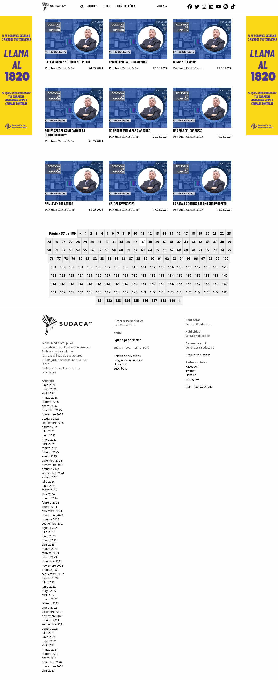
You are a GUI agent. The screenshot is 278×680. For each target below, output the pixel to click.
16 (178, 233)
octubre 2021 (50, 620)
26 (63, 242)
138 (206, 275)
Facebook (192, 366)
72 (207, 250)
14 (164, 233)
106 (98, 267)
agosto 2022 (50, 578)
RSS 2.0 (198, 386)
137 (197, 275)
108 (116, 267)
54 (78, 250)
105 (89, 267)
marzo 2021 (50, 649)
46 (207, 242)
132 (152, 275)
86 (123, 258)
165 (89, 292)
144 (80, 284)
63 (143, 250)
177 (197, 292)
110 (134, 267)
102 (62, 267)
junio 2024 (49, 486)
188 (163, 300)
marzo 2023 (50, 549)
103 (71, 267)
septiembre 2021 (53, 624)
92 (167, 258)
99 (217, 258)
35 (128, 242)
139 (215, 275)
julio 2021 (48, 633)
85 (116, 258)
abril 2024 (48, 494)
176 (188, 292)
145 (89, 284)
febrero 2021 (50, 654)
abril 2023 (48, 544)
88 (138, 258)
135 (179, 275)
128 (116, 275)
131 (143, 275)
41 (171, 242)
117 (197, 267)
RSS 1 (190, 386)
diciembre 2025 (52, 410)
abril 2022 (48, 595)
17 (186, 233)
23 (229, 233)
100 (225, 258)
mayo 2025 (49, 439)
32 (106, 242)
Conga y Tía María (184, 62)
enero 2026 (49, 406)
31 (99, 242)
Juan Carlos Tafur (62, 68)
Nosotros (120, 364)
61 (128, 250)
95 (188, 258)
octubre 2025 (50, 418)
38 (150, 242)
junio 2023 (49, 536)
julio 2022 (48, 582)
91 (160, 258)
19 (200, 233)
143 (71, 284)
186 (145, 300)
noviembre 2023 (52, 515)
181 (100, 300)
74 (222, 250)
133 (161, 275)
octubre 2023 (50, 519)
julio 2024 (48, 481)
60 (121, 250)
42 (179, 242)
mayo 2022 (49, 591)
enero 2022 (49, 607)
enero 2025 (49, 456)
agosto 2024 (50, 477)
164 (80, 292)
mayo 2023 (49, 540)
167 (107, 292)
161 (53, 292)
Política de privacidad (127, 356)
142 (62, 284)
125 (89, 275)
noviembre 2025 (52, 414)
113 (161, 267)
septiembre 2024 (53, 473)
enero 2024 (49, 507)
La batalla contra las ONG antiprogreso (200, 204)
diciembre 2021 (52, 612)
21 (214, 233)
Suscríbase (120, 368)
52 (63, 250)
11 (142, 233)
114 (170, 267)
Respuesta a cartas (198, 355)
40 (164, 242)
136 (188, 275)
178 (206, 292)
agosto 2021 (50, 628)
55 (85, 250)
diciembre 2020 (52, 662)
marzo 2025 (50, 448)
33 (114, 242)
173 (161, 292)
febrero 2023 (50, 553)
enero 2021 (49, 658)
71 (200, 250)
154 (170, 284)
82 (95, 258)
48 (222, 242)
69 (186, 250)
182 (109, 300)
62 (135, 250)
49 (229, 242)
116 (188, 267)
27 (70, 242)
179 (215, 292)
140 (224, 275)
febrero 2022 (50, 603)
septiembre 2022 (53, 574)
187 (154, 300)
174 (170, 292)
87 (131, 258)
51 (56, 250)
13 (157, 233)
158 (206, 284)
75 (229, 250)
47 (215, 242)
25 (56, 242)
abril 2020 (48, 670)
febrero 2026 (50, 402)
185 (136, 300)
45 (200, 242)
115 (179, 267)
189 (172, 300)
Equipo (107, 6)
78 (66, 258)
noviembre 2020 (52, 666)
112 (152, 267)
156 (188, 284)
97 (203, 258)
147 (107, 284)
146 (98, 284)
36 (135, 242)
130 (134, 275)
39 (157, 242)
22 (222, 233)
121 (53, 275)
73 (215, 250)
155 (179, 284)
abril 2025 (48, 444)
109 (125, 267)
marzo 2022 (50, 599)
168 (116, 292)
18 (193, 233)
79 (73, 258)
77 (59, 258)
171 (143, 292)
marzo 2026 (50, 397)
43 (186, 242)
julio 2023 (48, 532)
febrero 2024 (50, 502)
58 (106, 250)
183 (118, 300)
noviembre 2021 (52, 616)
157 (197, 284)
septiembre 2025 (53, 423)
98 (210, 258)
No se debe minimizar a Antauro (129, 131)
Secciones (92, 6)
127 (107, 275)
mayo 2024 (49, 490)
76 (51, 258)
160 (224, 284)
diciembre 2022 (52, 561)
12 (150, 233)
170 (134, 292)
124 (80, 275)
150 (134, 284)
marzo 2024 (50, 498)
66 (164, 250)
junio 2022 (49, 586)
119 (215, 267)
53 (70, 250)
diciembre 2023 (52, 511)
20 (207, 233)
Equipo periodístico (127, 340)
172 (152, 292)
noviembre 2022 (52, 565)
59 (114, 250)
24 (49, 242)
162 (62, 292)
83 (102, 258)
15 (171, 233)
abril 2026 (48, 393)
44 (193, 242)
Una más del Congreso (187, 131)
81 (87, 258)
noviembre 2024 (52, 465)
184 (127, 300)
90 (152, 258)
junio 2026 (49, 385)
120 (224, 267)
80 (80, 258)
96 (196, 258)
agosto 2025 (50, 427)
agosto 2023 (50, 528)
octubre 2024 (50, 469)
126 (98, 275)
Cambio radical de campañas (128, 62)
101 (53, 267)
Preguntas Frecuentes (128, 360)
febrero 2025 (50, 452)
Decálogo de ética (126, 6)
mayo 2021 (49, 641)
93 (174, 258)
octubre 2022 (50, 570)
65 (157, 250)
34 (121, 242)
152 (152, 284)
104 (80, 267)
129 (125, 275)
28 (78, 242)
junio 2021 (49, 637)
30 (92, 242)
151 (143, 284)
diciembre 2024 (52, 460)
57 (99, 250)
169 (125, 292)
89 (145, 258)
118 (206, 267)
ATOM (208, 386)
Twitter (190, 371)
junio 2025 (49, 435)
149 (125, 284)
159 (215, 284)
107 (107, 267)
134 (170, 275)
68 (179, 250)
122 (62, 275)
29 (85, 242)
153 (161, 284)
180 (224, 292)
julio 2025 (48, 431)
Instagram (192, 379)
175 (179, 292)
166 (98, 292)
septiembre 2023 (53, 523)
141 (53, 284)
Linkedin (191, 375)
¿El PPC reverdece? (121, 204)
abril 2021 (48, 645)
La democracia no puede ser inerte (67, 62)
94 (181, 258)
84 (109, 258)
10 (135, 233)
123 (71, 275)
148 (116, 284)
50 (49, 250)
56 (92, 250)
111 (143, 267)
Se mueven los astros (59, 204)
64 (150, 250)
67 (171, 250)
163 (71, 292)
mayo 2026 (49, 389)
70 (193, 250)
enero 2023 (49, 557)
